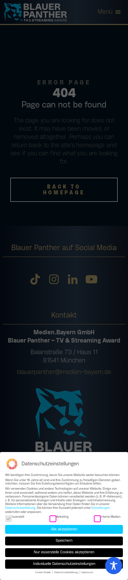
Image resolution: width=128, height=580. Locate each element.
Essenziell (14, 517)
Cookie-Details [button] (43, 573)
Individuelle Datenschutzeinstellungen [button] (64, 564)
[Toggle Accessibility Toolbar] (113, 565)
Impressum (87, 573)
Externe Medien (107, 517)
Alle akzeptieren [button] (64, 529)
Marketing (59, 517)
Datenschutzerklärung (20, 508)
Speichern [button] (64, 541)
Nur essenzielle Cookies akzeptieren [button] (64, 552)
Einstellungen (100, 508)
